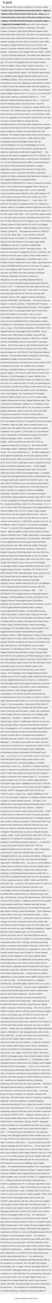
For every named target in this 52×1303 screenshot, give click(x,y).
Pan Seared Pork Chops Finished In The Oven (22, 7)
